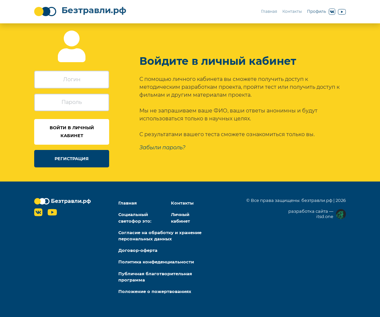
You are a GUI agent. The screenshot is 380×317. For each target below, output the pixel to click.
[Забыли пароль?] (162, 147)
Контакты (292, 11)
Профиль (316, 11)
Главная (269, 11)
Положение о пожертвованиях (154, 291)
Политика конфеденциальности (156, 261)
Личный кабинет (180, 217)
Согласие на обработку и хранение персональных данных (160, 235)
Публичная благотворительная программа (155, 276)
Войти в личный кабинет (72, 131)
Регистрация (72, 158)
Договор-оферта (137, 250)
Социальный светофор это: (134, 217)
